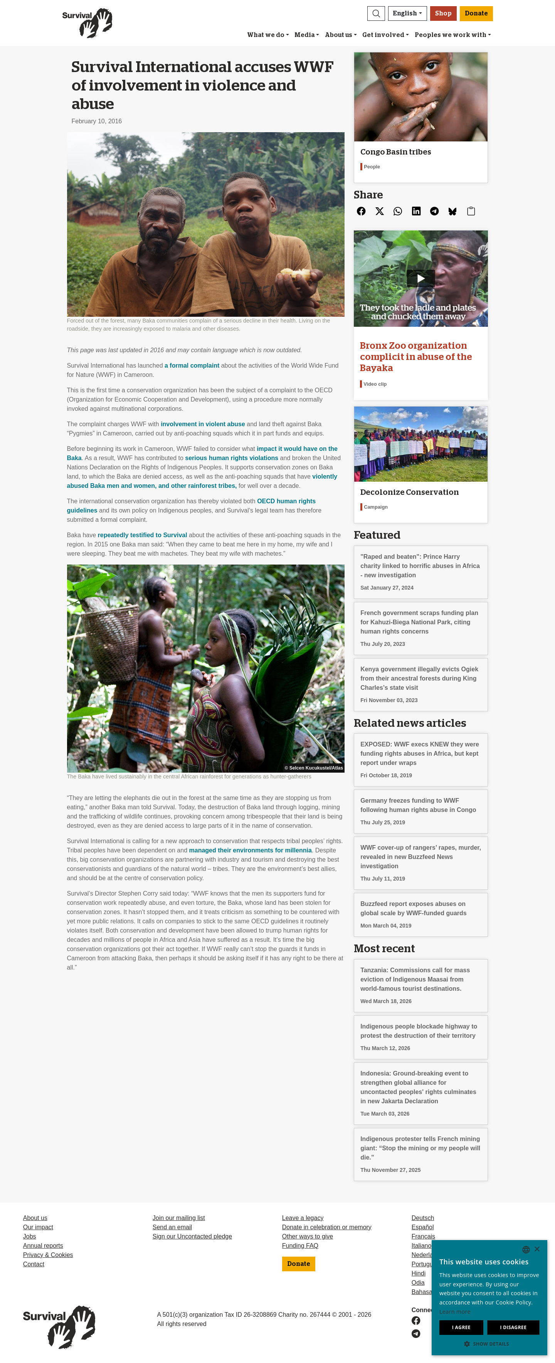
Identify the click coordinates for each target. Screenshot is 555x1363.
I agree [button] (461, 1327)
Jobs (29, 1236)
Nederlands (427, 1255)
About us (338, 35)
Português (426, 1264)
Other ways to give (307, 1236)
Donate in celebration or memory (327, 1227)
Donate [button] (476, 13)
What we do (265, 35)
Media (304, 35)
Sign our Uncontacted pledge (192, 1236)
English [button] (405, 13)
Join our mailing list (179, 1218)
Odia (418, 1282)
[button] (376, 13)
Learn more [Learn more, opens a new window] (455, 1311)
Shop (443, 13)
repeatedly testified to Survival (142, 535)
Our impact (38, 1227)
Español (423, 1227)
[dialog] (489, 1297)
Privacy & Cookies (48, 1255)
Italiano (422, 1245)
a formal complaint (192, 365)
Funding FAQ (300, 1245)
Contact (33, 1264)
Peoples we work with (450, 35)
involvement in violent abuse (203, 424)
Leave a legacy (303, 1218)
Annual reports (43, 1245)
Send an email (172, 1227)
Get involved (383, 35)
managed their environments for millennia (250, 850)
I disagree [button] (513, 1327)
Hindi (419, 1273)
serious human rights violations (231, 458)
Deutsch (423, 1218)
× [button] (537, 1249)
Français (423, 1236)
